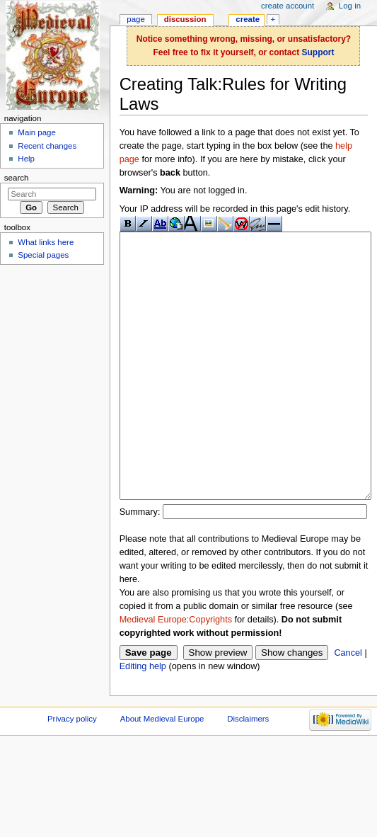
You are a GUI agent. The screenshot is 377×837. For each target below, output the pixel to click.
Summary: (140, 565)
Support (317, 52)
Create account (287, 5)
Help (26, 158)
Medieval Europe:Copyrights (176, 673)
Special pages (43, 255)
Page (135, 19)
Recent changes (47, 146)
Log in (350, 5)
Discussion (185, 19)
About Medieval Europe (162, 772)
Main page (37, 132)
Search (16, 177)
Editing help (143, 719)
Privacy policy (72, 772)
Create (248, 19)
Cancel (348, 706)
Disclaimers (248, 772)
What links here (46, 242)
